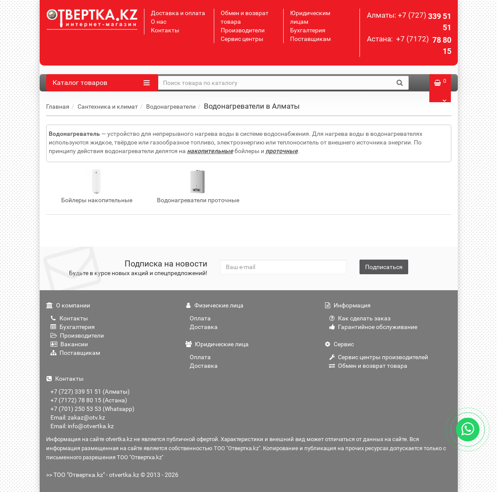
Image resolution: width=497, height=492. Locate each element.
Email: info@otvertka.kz (82, 426)
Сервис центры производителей (378, 357)
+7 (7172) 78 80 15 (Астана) (88, 400)
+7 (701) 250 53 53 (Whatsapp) (92, 408)
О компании (68, 305)
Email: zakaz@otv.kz (77, 417)
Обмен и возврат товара (368, 365)
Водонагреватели (171, 106)
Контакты (165, 30)
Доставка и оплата (178, 12)
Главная (57, 106)
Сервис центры (242, 38)
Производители (243, 30)
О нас (158, 21)
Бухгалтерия (307, 30)
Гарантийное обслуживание (373, 326)
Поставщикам (310, 38)
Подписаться (384, 266)
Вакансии (69, 344)
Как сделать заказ (360, 318)
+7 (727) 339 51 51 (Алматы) (90, 391)
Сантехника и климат (108, 106)
